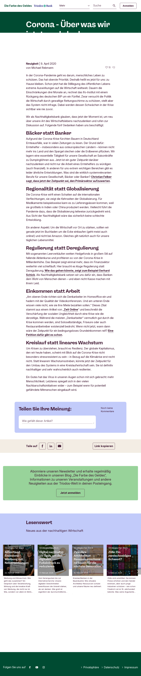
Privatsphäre (90, 667)
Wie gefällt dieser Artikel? (37, 466)
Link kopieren (104, 491)
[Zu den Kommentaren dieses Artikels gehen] (113, 112)
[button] (137, 616)
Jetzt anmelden (70, 537)
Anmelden (128, 5)
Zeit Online (71, 354)
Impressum (130, 667)
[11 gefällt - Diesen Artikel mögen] (107, 112)
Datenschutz (110, 667)
